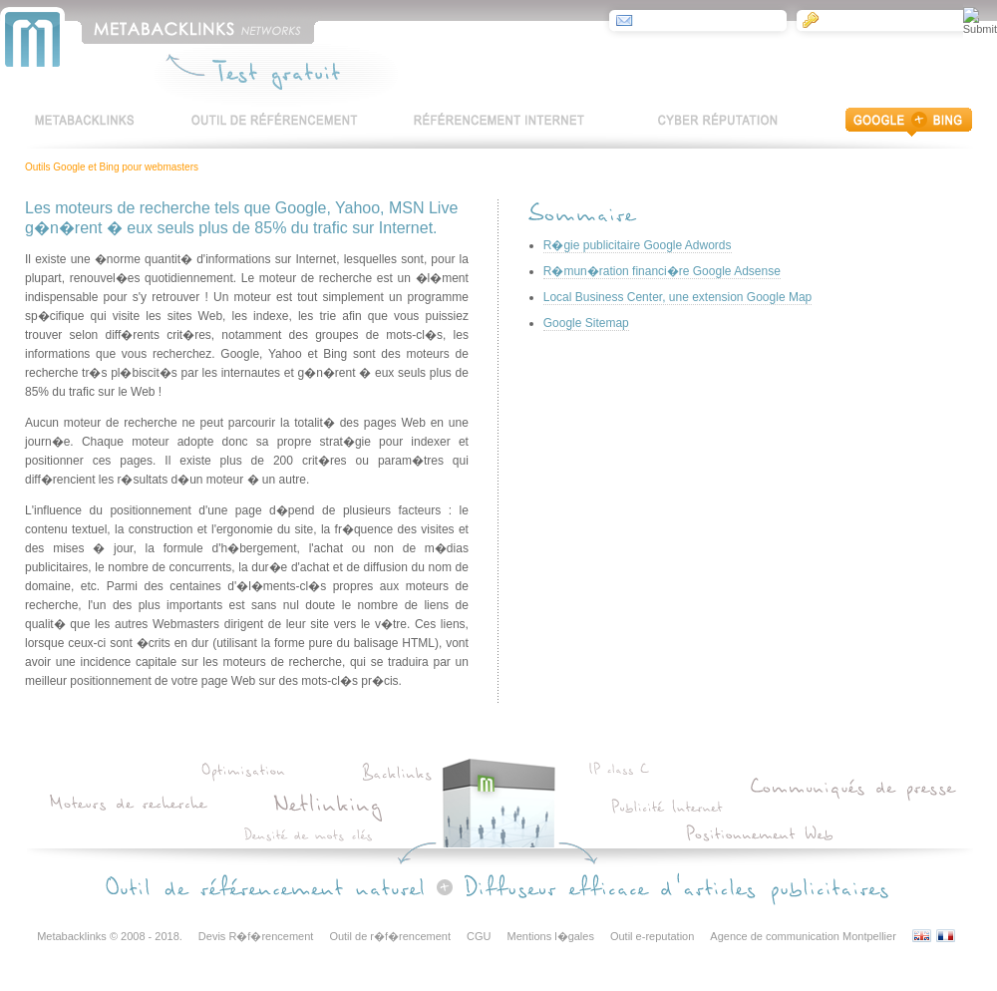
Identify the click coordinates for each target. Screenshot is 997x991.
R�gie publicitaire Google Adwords (637, 245)
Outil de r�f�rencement (390, 936)
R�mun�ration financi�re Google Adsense (662, 271)
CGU (479, 936)
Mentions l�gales (550, 936)
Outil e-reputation (652, 936)
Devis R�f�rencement (256, 936)
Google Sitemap (586, 323)
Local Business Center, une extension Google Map (678, 297)
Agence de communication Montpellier (803, 936)
